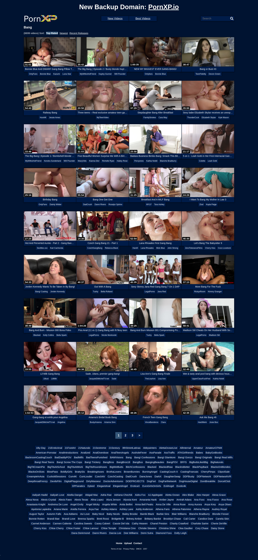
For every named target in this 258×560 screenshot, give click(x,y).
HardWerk (202, 422)
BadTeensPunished (96, 457)
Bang (129, 457)
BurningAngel (149, 471)
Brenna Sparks (86, 518)
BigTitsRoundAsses (96, 466)
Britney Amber (134, 518)
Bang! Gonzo (185, 457)
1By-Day (41, 447)
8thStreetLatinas (131, 447)
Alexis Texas (81, 499)
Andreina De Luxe (58, 504)
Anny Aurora (195, 504)
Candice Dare (205, 518)
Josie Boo (213, 422)
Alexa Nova (32, 499)
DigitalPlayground (74, 481)
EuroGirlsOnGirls (151, 486)
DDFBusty (188, 476)
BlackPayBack (200, 466)
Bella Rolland (107, 291)
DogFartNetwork (167, 481)
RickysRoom (199, 291)
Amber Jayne (166, 499)
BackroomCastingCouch (38, 457)
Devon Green (214, 74)
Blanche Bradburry (168, 161)
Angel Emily (76, 504)
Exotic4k (181, 486)
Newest (64, 33)
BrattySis (80, 471)
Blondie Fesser (220, 513)
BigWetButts (116, 466)
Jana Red (161, 291)
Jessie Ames (54, 117)
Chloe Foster (73, 528)
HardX (135, 248)
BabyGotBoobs (214, 452)
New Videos (115, 18)
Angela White (109, 504)
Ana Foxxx (213, 499)
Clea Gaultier (185, 528)
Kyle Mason (224, 117)
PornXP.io (163, 7)
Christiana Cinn (127, 528)
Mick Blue (160, 248)
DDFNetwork (204, 476)
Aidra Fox (140, 494)
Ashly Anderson (144, 509)
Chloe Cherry (56, 528)
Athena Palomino (181, 509)
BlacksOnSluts (36, 471)
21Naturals (84, 447)
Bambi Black (147, 513)
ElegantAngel (120, 486)
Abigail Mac (91, 494)
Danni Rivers (100, 204)
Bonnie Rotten (37, 518)
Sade (114, 379)
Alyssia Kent (130, 499)
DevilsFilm (56, 481)
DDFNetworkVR (222, 476)
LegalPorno (150, 291)
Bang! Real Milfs (224, 457)
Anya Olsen (225, 504)
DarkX (158, 476)
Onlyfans (149, 74)
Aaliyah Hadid (40, 494)
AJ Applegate (155, 494)
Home (119, 543)
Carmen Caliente (62, 523)
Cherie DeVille (219, 523)
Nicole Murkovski (109, 335)
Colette (202, 161)
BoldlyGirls (66, 471)
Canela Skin (222, 518)
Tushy (95, 291)
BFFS (183, 462)
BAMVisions (116, 457)
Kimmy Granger (215, 291)
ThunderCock (193, 117)
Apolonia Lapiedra (41, 509)
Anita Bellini (126, 504)
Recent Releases (78, 33)
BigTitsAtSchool (56, 466)
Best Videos (142, 18)
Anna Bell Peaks (144, 504)
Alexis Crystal (48, 499)
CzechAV (100, 476)
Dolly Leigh (180, 533)
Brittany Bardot (152, 518)
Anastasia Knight (36, 504)
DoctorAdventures (113, 481)
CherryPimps (208, 471)
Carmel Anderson (40, 523)
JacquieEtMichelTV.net (99, 379)
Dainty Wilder (55, 204)
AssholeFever (139, 452)
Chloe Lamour (90, 528)
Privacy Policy (128, 549)
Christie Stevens (147, 528)
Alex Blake (188, 494)
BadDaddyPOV (63, 457)
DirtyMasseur (93, 481)
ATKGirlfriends (185, 452)
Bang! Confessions (144, 457)
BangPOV (172, 462)
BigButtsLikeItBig (198, 462)
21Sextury (114, 447)
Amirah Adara (183, 499)
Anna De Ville (163, 504)
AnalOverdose (100, 452)
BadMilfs (79, 457)
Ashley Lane (126, 509)
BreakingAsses (96, 471)
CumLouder (85, 476)
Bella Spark (61, 335)
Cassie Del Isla (121, 523)
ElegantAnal (103, 486)
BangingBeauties (154, 462)
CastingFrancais (189, 471)
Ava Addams (71, 513)
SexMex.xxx (42, 248)
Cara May (163, 117)
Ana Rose (226, 499)
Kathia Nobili (151, 161)
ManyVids (82, 161)
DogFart (151, 481)
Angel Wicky (93, 504)
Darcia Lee (115, 533)
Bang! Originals (203, 457)
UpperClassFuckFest (201, 379)
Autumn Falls (54, 513)
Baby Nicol (98, 513)
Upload (128, 543)
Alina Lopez (97, 499)
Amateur (198, 447)
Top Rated (52, 33)
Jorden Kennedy (57, 291)
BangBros (108, 462)
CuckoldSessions (56, 476)
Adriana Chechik (123, 494)
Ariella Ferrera (78, 509)
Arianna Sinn (110, 422)
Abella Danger (75, 494)
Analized (85, 452)
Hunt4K (43, 117)
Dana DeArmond (80, 533)
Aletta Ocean (172, 494)
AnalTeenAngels (120, 452)
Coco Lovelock (224, 248)
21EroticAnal (55, 447)
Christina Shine (167, 528)
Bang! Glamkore (166, 457)
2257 (145, 549)
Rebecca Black (111, 248)
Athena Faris (163, 509)
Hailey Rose (122, 161)
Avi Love (85, 513)
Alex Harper (202, 494)
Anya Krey (210, 504)
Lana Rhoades (147, 248)
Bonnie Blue (45, 74)
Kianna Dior (94, 161)
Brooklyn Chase (172, 518)
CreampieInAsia (35, 476)
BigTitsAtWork (75, 466)
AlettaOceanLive (168, 447)
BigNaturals (217, 462)
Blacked (36, 335)
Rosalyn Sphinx (115, 204)
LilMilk (54, 379)
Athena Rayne (201, 509)
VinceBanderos (151, 422)
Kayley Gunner (105, 74)
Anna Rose (179, 504)
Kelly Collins (48, 335)
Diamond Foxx (164, 533)
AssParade (155, 452)
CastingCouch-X (169, 471)
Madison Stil (214, 335)
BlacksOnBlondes (220, 466)
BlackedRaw (166, 466)
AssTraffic (169, 452)
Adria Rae (106, 494)
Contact (137, 543)
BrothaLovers (114, 471)
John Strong (173, 248)
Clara (163, 422)
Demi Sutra (147, 533)
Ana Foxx (199, 499)
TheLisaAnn (150, 379)
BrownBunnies (132, 471)
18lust (46, 379)
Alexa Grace (219, 494)
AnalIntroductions (68, 452)
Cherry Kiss (210, 248)
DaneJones (145, 476)
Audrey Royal (219, 509)
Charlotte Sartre (199, 523)
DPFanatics (78, 486)
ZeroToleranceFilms (193, 248)
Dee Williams (131, 533)
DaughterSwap (172, 476)
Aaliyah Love (57, 494)
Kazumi (56, 74)
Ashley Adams (109, 509)
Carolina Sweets (83, 523)
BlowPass (52, 471)
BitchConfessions (135, 466)
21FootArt (70, 447)
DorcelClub (224, 481)
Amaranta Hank (148, 499)
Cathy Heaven (140, 523)
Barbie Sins (163, 513)
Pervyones (139, 161)
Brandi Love (68, 518)
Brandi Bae (53, 518)
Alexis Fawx (65, 499)
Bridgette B (118, 518)
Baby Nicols (113, 513)
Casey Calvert (102, 523)
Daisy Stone (217, 528)
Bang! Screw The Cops (69, 462)
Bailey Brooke (130, 513)
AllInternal (185, 447)
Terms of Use (116, 549)
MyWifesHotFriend (88, 74)
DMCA (138, 549)
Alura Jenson (113, 499)
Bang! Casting (41, 291)
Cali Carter (189, 518)
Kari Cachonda (56, 248)
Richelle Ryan (108, 161)
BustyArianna (96, 422)
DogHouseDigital (188, 481)
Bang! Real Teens (44, 462)
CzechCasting (115, 476)
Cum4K (73, 476)
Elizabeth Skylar (209, 117)
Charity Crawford (179, 523)
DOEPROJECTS (135, 481)
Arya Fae (94, 509)
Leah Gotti (212, 161)
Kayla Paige (211, 204)
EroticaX (135, 486)
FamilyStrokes (149, 117)
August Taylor (36, 513)
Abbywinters (150, 447)
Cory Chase (201, 528)
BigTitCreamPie (36, 466)
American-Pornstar (46, 452)
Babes (199, 452)
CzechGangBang (94, 248)
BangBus (138, 462)
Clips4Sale (224, 471)
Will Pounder (120, 74)
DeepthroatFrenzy (38, 481)
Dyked (91, 486)
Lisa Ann (162, 379)
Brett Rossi (103, 518)
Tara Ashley (159, 204)
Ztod (201, 204)
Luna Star (67, 74)
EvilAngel (169, 486)
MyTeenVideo (103, 117)
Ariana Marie (61, 509)
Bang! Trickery (93, 462)
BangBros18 (123, 462)
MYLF (149, 204)
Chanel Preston (158, 523)
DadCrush (87, 204)
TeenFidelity (200, 74)
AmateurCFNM (214, 447)
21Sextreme (99, 447)
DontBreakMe (207, 481)
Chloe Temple (108, 528)
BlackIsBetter (182, 466)
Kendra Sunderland (52, 161)
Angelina (61, 422)
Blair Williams (179, 513)
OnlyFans (33, 74)
